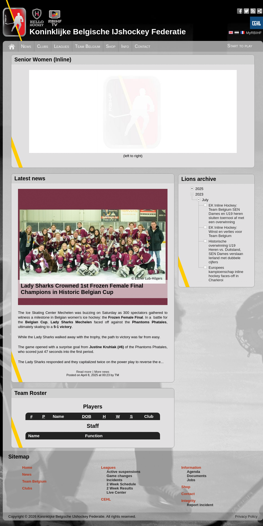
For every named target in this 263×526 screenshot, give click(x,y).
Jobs (191, 480)
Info (125, 46)
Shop (111, 46)
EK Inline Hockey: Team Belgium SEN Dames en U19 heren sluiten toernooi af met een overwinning (226, 213)
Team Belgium (87, 46)
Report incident (200, 505)
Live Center (116, 492)
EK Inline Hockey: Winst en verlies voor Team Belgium (225, 231)
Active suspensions (123, 472)
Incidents (114, 480)
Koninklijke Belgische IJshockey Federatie (107, 31)
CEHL (106, 499)
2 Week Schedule (121, 484)
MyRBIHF (254, 33)
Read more (83, 371)
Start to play (239, 45)
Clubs (42, 46)
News (26, 46)
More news (101, 371)
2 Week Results (120, 488)
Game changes (119, 476)
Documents (197, 476)
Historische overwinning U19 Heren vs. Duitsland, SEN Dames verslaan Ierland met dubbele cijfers (226, 251)
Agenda (193, 472)
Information (191, 467)
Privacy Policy (246, 516)
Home (27, 467)
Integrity (188, 501)
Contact (142, 46)
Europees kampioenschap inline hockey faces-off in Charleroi (226, 273)
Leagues (61, 46)
